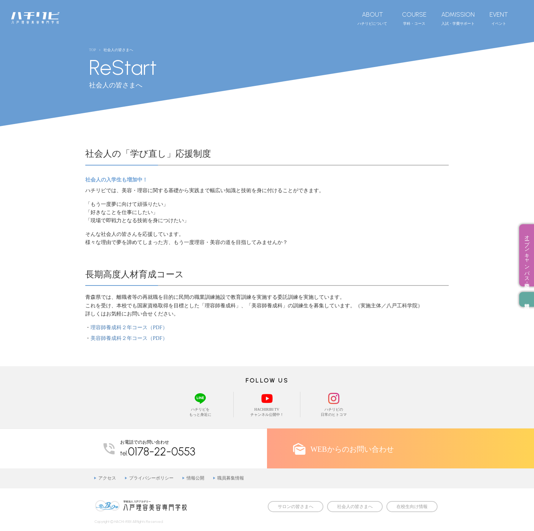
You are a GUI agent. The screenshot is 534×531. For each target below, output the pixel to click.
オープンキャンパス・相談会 (527, 255)
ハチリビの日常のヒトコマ (334, 404)
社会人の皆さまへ (355, 506)
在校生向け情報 (412, 506)
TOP (92, 50)
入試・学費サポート (458, 18)
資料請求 (526, 299)
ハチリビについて (372, 18)
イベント (499, 18)
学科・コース (414, 18)
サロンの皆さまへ (295, 506)
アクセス (107, 478)
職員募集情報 (230, 478)
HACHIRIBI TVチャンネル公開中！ (267, 404)
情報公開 (195, 478)
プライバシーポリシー (151, 478)
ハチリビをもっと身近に (200, 404)
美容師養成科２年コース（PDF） (129, 338)
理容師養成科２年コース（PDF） (129, 327)
